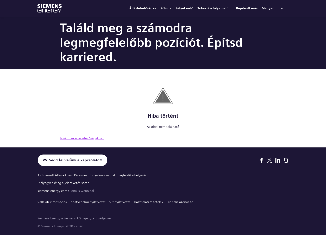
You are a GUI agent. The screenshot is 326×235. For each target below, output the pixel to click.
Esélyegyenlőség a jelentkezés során (63, 183)
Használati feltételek (148, 202)
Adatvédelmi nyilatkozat (88, 202)
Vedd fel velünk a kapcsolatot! (75, 160)
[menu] (273, 9)
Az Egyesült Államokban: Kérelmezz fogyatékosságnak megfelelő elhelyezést (92, 175)
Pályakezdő (184, 8)
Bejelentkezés (247, 8)
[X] (269, 160)
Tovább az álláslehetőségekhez (82, 138)
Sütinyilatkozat (120, 202)
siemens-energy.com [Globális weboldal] (52, 191)
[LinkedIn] (277, 160)
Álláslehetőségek (142, 8)
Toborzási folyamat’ (213, 8)
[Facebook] (261, 160)
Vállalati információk (52, 202)
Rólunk (166, 8)
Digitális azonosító (180, 202)
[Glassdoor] (286, 160)
